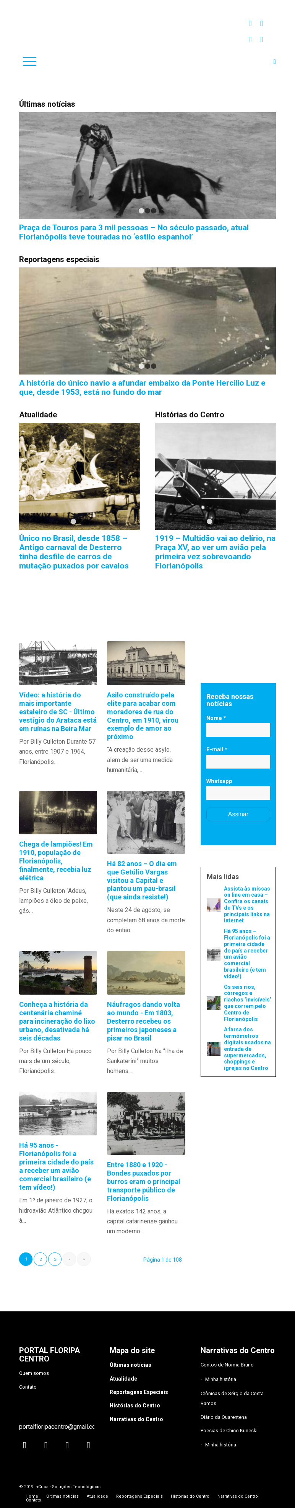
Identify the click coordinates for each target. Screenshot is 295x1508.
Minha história (220, 1379)
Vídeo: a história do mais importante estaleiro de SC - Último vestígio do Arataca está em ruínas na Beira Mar (58, 712)
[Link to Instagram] (250, 23)
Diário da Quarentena (224, 1417)
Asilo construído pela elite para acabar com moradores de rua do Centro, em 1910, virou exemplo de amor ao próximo (142, 716)
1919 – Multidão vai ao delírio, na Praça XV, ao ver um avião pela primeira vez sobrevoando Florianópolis (215, 552)
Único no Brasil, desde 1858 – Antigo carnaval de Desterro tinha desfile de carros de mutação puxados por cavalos (74, 552)
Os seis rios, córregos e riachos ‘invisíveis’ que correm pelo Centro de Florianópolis (247, 1003)
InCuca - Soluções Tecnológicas (67, 1486)
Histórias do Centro (135, 1405)
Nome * (216, 718)
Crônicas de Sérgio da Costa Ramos (232, 1398)
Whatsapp (219, 781)
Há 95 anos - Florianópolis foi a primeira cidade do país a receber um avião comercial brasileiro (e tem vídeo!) (56, 1166)
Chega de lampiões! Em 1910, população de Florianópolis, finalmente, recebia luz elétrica (56, 861)
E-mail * (216, 749)
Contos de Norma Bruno (227, 1365)
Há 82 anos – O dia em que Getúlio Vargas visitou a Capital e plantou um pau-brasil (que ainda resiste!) (142, 880)
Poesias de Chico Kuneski (229, 1430)
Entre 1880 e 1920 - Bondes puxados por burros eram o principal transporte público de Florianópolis (143, 1181)
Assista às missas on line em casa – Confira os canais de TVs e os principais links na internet (247, 905)
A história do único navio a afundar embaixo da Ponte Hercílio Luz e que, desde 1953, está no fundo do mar (142, 387)
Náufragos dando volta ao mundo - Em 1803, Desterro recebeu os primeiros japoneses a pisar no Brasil (143, 1021)
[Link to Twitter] (250, 39)
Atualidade (123, 1379)
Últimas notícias (130, 1365)
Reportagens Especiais (139, 1392)
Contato (28, 1387)
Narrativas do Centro (136, 1419)
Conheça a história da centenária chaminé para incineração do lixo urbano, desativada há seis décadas (57, 1021)
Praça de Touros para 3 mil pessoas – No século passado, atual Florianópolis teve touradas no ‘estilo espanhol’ (134, 232)
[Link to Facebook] (261, 23)
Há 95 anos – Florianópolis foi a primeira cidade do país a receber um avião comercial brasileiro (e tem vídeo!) (247, 953)
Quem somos (34, 1373)
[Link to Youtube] (261, 39)
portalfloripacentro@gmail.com (59, 1426)
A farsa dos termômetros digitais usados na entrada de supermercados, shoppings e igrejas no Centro (247, 1048)
